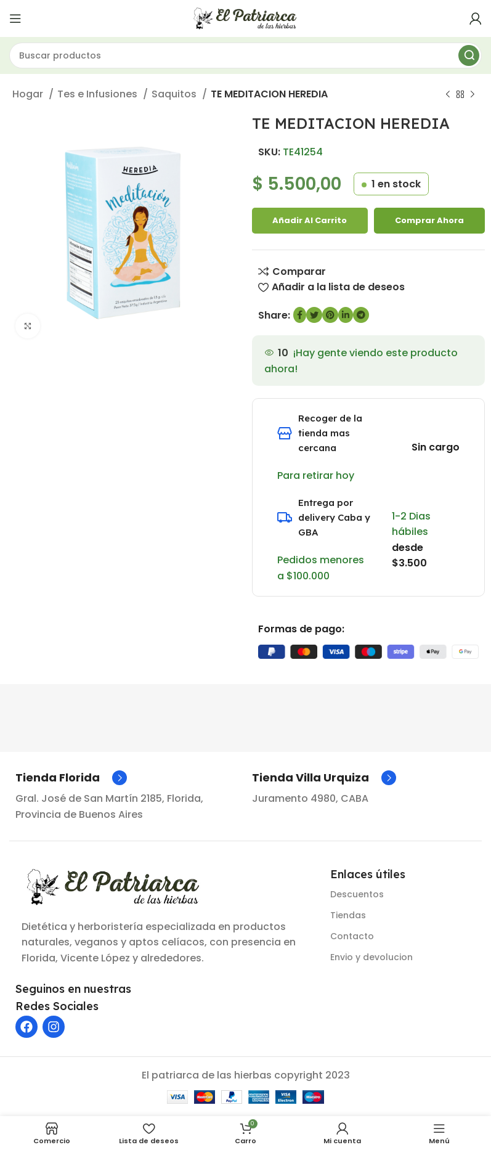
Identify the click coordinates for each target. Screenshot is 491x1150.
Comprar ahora (429, 220)
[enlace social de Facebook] (299, 315)
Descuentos (357, 894)
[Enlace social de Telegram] (361, 315)
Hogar (29, 94)
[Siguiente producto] (472, 95)
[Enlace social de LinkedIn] (345, 315)
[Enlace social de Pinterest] (330, 315)
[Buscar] (245, 55)
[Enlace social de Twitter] (314, 315)
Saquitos (175, 94)
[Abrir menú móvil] (15, 18)
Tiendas (348, 915)
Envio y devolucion (371, 957)
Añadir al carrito (309, 220)
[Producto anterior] (448, 95)
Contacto (352, 936)
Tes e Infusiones (98, 94)
